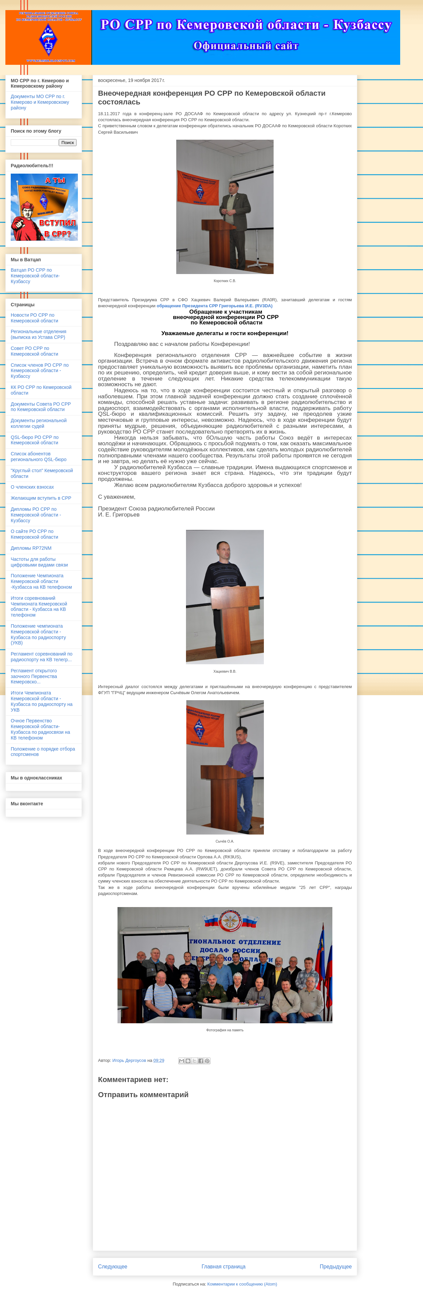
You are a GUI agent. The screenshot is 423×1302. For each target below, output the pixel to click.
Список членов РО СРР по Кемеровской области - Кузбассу (39, 370)
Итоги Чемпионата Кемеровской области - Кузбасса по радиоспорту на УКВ (42, 701)
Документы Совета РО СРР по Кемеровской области (41, 406)
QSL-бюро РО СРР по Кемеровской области (35, 440)
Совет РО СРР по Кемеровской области (34, 351)
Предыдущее (336, 1266)
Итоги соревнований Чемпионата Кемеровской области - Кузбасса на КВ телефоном (39, 606)
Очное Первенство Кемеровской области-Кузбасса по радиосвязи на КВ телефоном (40, 729)
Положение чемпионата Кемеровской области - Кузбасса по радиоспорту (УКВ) (38, 634)
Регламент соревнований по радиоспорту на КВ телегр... (42, 656)
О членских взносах (32, 487)
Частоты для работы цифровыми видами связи (39, 562)
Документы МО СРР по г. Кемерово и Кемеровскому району (40, 102)
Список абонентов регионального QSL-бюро (38, 456)
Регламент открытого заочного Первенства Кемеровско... (34, 676)
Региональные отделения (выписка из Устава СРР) (38, 334)
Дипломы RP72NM (31, 548)
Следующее (112, 1266)
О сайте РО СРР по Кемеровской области (34, 534)
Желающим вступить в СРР (41, 498)
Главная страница (223, 1266)
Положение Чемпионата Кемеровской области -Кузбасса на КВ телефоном (41, 581)
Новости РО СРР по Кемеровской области (34, 317)
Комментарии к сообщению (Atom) (242, 1284)
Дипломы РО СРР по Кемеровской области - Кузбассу (36, 514)
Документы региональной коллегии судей (39, 423)
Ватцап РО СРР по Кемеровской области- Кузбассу (35, 275)
